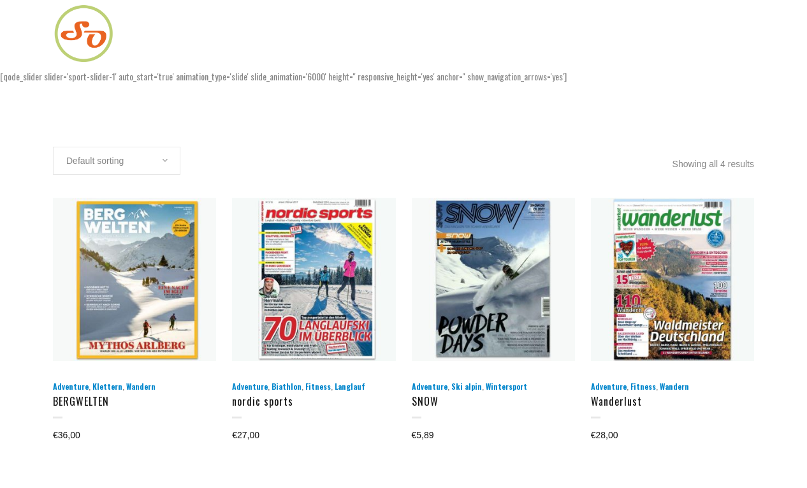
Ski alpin (466, 386)
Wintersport (506, 386)
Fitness (318, 386)
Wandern (141, 386)
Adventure (71, 386)
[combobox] (116, 161)
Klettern (107, 386)
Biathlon (287, 386)
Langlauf (350, 386)
